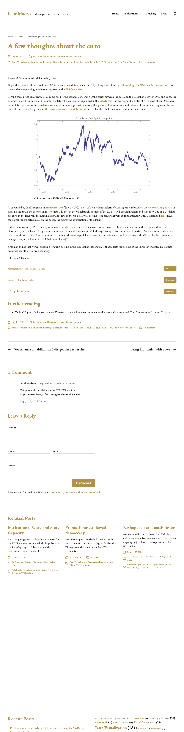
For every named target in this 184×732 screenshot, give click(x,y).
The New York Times (124, 62)
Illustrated (38, 562)
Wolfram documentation (154, 85)
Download (170, 269)
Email (56, 451)
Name (11, 451)
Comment (13, 427)
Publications (130, 13)
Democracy (93, 562)
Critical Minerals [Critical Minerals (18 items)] (123, 722)
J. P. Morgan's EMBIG (155, 564)
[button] (175, 13)
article (103, 101)
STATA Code (105, 62)
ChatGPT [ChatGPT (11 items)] (155, 718)
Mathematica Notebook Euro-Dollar (26, 268)
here (162, 215)
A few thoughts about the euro (41, 36)
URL (169, 312)
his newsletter (54, 207)
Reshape (137, 567)
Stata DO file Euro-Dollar (21, 280)
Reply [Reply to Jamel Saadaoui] (23, 401)
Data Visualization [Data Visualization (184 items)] (116, 727)
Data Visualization (21, 62)
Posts (164, 13)
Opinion (77, 56)
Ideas (69, 56)
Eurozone (65, 62)
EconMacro (19, 13)
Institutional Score (44, 569)
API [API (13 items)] (98, 718)
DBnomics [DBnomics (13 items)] (144, 728)
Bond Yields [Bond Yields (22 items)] (125, 718)
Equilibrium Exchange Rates (45, 62)
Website (11, 465)
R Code (94, 62)
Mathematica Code (80, 62)
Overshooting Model (160, 207)
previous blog (126, 85)
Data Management (136, 564)
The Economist (83, 565)
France (102, 562)
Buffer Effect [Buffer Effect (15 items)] (141, 718)
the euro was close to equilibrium (64, 109)
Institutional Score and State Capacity (34, 530)
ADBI (14, 569)
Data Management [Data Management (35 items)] (147, 722)
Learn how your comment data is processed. (75, 492)
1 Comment (149, 62)
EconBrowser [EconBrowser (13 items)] (158, 728)
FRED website (73, 89)
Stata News (159, 567)
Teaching (151, 13)
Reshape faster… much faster (149, 527)
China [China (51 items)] (168, 718)
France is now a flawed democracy (85, 530)
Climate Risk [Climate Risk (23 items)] (103, 722)
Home (115, 13)
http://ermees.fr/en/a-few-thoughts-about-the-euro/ (50, 394)
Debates (61, 56)
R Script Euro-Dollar (18, 291)
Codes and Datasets (46, 56)
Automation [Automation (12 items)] (109, 718)
